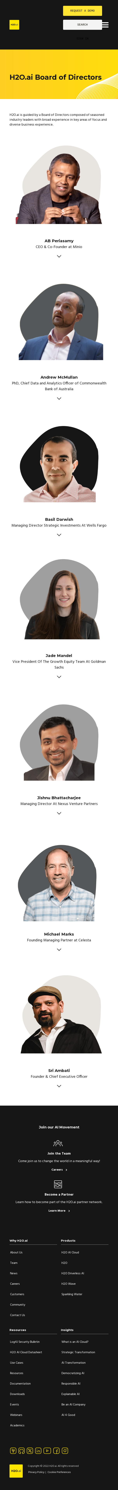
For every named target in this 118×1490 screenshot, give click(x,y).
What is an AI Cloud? (75, 1342)
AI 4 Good (68, 1415)
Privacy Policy (36, 1472)
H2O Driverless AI (73, 1273)
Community (17, 1305)
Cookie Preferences (59, 1472)
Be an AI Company (73, 1404)
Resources (16, 1373)
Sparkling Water (72, 1294)
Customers (17, 1294)
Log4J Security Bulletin (25, 1342)
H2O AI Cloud (70, 1252)
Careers (57, 1169)
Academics (17, 1425)
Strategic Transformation (78, 1352)
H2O (64, 1263)
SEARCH (82, 25)
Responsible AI (71, 1383)
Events (14, 1404)
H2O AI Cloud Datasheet (26, 1352)
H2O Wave (69, 1284)
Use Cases (16, 1363)
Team (13, 1263)
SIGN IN (82, 38)
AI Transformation (74, 1363)
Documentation (20, 1383)
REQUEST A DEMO (82, 11)
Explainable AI (71, 1394)
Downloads (17, 1394)
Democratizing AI (73, 1373)
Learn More (57, 1210)
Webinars (16, 1415)
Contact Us (17, 1315)
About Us (16, 1252)
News (13, 1273)
